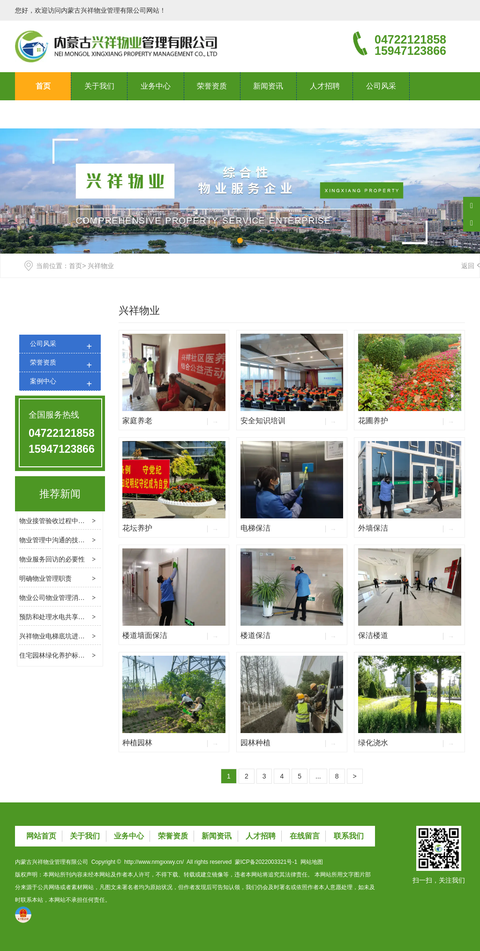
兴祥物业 (139, 310)
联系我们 (43, 114)
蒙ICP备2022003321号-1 (266, 862)
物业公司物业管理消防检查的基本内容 (75, 597)
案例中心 (43, 381)
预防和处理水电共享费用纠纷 (62, 617)
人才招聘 (325, 86)
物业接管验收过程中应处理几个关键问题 (78, 520)
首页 (43, 86)
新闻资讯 (268, 86)
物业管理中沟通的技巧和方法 (62, 540)
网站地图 (311, 862)
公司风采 (381, 86)
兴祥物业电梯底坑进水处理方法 (65, 636)
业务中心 (156, 86)
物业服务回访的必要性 (52, 559)
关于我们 (99, 86)
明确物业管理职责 (45, 578)
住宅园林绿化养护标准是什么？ (65, 655)
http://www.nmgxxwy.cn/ (154, 862)
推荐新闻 (60, 494)
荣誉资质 (212, 86)
